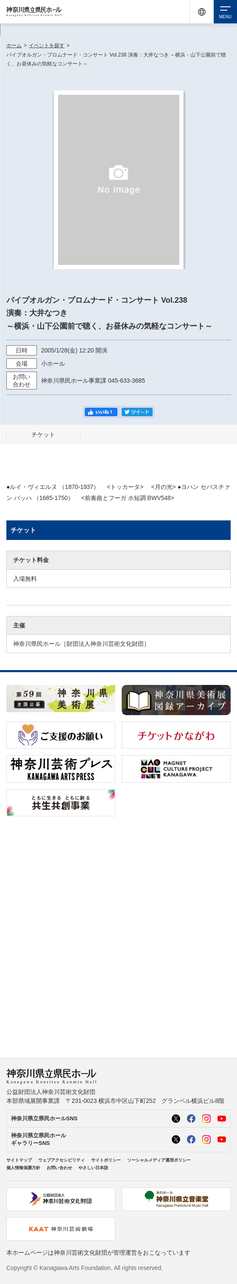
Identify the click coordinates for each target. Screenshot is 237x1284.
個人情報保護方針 (23, 1167)
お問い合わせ (59, 1167)
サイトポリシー (106, 1160)
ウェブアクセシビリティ (61, 1160)
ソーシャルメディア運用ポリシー (159, 1160)
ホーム (14, 45)
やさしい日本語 (93, 1167)
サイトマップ (19, 1160)
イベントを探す (46, 45)
